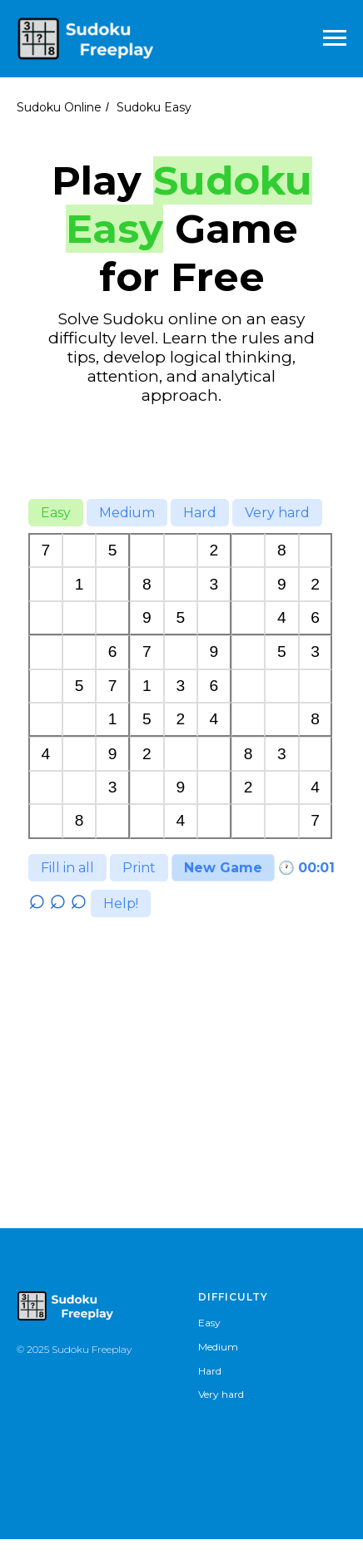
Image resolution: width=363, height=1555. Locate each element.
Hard (199, 513)
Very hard (277, 513)
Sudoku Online (59, 107)
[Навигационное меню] (334, 38)
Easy (56, 513)
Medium (127, 513)
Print (139, 868)
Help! (120, 919)
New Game (223, 868)
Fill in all (67, 868)
